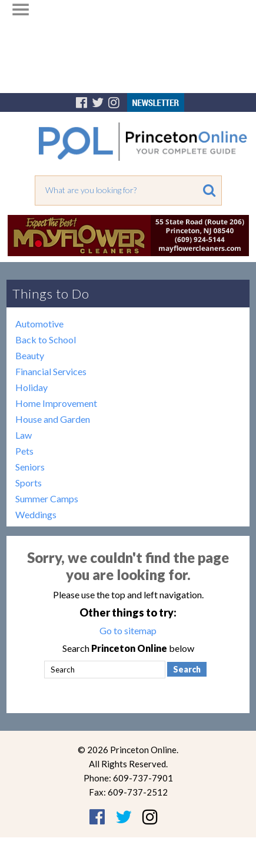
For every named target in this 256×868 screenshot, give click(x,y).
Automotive (39, 323)
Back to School (45, 339)
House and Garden (52, 419)
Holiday (31, 387)
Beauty (29, 355)
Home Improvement (56, 403)
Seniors (30, 466)
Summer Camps (46, 498)
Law (23, 434)
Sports (28, 482)
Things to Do (50, 294)
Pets (24, 450)
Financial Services (51, 371)
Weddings (35, 514)
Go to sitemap (128, 630)
